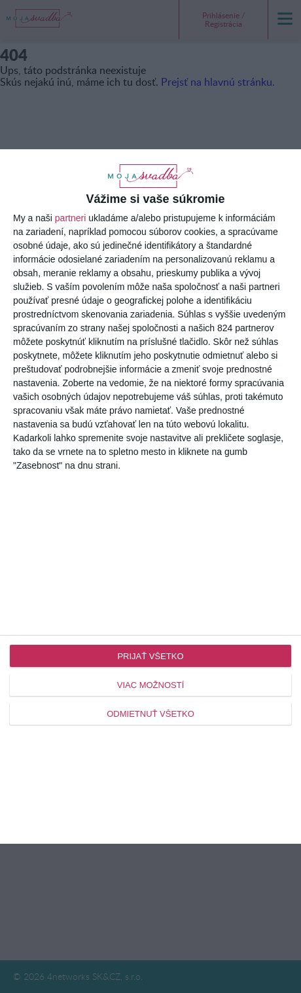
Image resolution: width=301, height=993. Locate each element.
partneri (70, 218)
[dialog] (150, 496)
